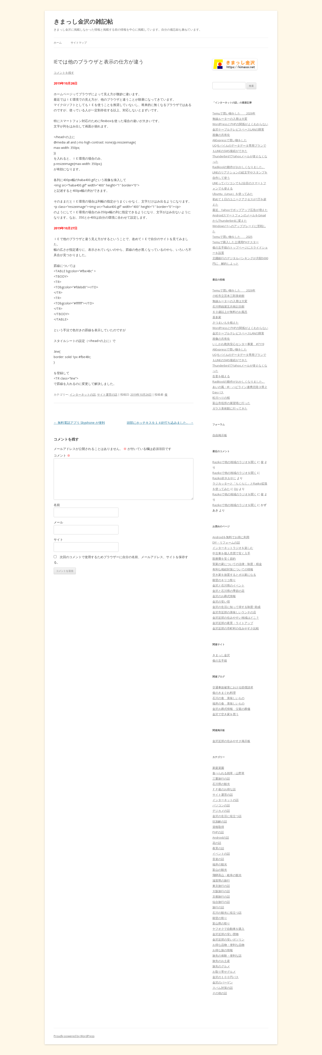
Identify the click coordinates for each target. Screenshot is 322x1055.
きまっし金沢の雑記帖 (83, 21)
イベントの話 (221, 854)
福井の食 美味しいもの (228, 703)
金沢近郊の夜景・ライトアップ (232, 623)
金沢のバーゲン (222, 982)
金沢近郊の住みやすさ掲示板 (231, 741)
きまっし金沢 (221, 655)
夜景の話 (218, 848)
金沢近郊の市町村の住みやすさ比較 (235, 628)
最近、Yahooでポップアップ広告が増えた (240, 210)
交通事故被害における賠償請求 (232, 687)
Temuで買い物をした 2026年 (233, 113)
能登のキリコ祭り (224, 580)
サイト (58, 539)
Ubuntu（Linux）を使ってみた (232, 194)
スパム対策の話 (222, 988)
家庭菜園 (218, 768)
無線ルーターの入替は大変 (229, 119)
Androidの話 (220, 838)
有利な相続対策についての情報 (232, 569)
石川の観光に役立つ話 (227, 913)
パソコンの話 (221, 805)
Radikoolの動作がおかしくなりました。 (238, 167)
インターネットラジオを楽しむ (232, 548)
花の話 (216, 843)
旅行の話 (218, 907)
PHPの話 (218, 832)
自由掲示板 (219, 435)
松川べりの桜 (221, 398)
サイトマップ (79, 42)
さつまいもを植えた (225, 323)
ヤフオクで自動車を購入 (228, 929)
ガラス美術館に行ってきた (229, 408)
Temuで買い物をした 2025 (232, 237)
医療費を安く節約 (224, 559)
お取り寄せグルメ (224, 972)
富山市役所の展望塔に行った (231, 403)
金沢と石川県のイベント (228, 585)
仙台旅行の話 (221, 902)
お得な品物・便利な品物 (228, 945)
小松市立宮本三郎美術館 (228, 296)
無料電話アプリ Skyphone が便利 (79, 422)
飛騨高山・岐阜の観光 (227, 875)
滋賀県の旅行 (221, 880)
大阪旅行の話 (221, 891)
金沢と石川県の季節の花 (228, 591)
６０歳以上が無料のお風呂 (229, 312)
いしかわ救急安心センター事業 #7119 (238, 344)
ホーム (58, 42)
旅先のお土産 (221, 961)
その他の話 (219, 993)
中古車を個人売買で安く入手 (231, 553)
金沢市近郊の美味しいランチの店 (234, 612)
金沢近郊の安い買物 (225, 934)
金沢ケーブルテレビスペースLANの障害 (238, 129)
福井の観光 (219, 864)
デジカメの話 (221, 811)
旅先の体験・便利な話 (227, 956)
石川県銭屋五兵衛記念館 (228, 306)
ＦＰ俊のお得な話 (224, 789)
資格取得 (218, 827)
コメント (62, 455)
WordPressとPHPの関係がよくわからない (240, 124)
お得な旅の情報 (222, 950)
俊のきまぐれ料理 (224, 693)
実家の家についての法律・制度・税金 (237, 564)
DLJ (236, 489)
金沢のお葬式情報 (224, 596)
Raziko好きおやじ (224, 478)
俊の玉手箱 (219, 660)
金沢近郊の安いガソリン (228, 939)
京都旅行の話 (221, 897)
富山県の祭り (221, 923)
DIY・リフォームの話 (226, 542)
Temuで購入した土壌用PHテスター (235, 242)
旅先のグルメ (221, 966)
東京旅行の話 (221, 886)
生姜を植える (221, 376)
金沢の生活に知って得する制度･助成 (236, 607)
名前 (57, 505)
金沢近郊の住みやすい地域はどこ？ (235, 618)
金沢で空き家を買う (225, 714)
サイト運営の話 (107, 394)
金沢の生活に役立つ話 (227, 816)
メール (58, 522)
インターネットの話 (83, 394)
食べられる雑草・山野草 (228, 773)
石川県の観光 (221, 784)
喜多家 (216, 317)
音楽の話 (218, 859)
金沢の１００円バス (225, 977)
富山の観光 (219, 870)
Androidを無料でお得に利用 (230, 537)
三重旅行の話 (221, 778)
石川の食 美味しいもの (228, 698)
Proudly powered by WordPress (74, 1036)
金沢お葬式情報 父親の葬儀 (231, 709)
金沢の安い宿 (221, 601)
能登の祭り (219, 918)
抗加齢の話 (219, 821)
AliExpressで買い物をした (229, 140)
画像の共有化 (221, 135)
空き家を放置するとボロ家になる (234, 575)
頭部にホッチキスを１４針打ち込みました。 (160, 422)
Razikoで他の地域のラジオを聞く (234, 462)
